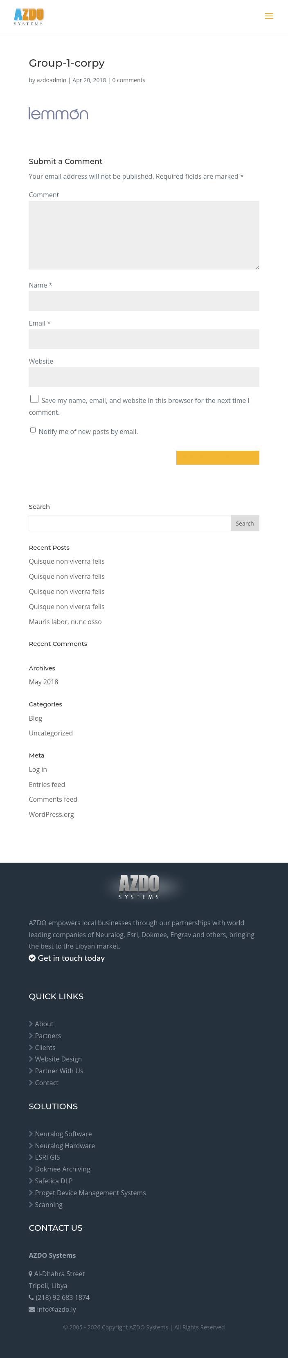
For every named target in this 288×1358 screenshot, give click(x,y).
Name (40, 285)
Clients (45, 1047)
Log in (38, 769)
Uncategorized (51, 732)
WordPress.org (51, 814)
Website (41, 361)
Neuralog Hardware (65, 1145)
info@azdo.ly (56, 1309)
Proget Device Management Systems (90, 1192)
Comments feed (53, 799)
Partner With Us (59, 1070)
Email (40, 323)
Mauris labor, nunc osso (65, 621)
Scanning (49, 1204)
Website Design (58, 1058)
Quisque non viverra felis (66, 561)
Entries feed (47, 784)
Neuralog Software (63, 1133)
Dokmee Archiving (62, 1169)
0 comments (128, 80)
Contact (47, 1082)
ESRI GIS (47, 1157)
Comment (44, 194)
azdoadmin (52, 80)
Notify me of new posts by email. (88, 431)
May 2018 (43, 681)
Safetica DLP (54, 1180)
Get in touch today (71, 957)
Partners (48, 1035)
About (44, 1023)
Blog (35, 718)
